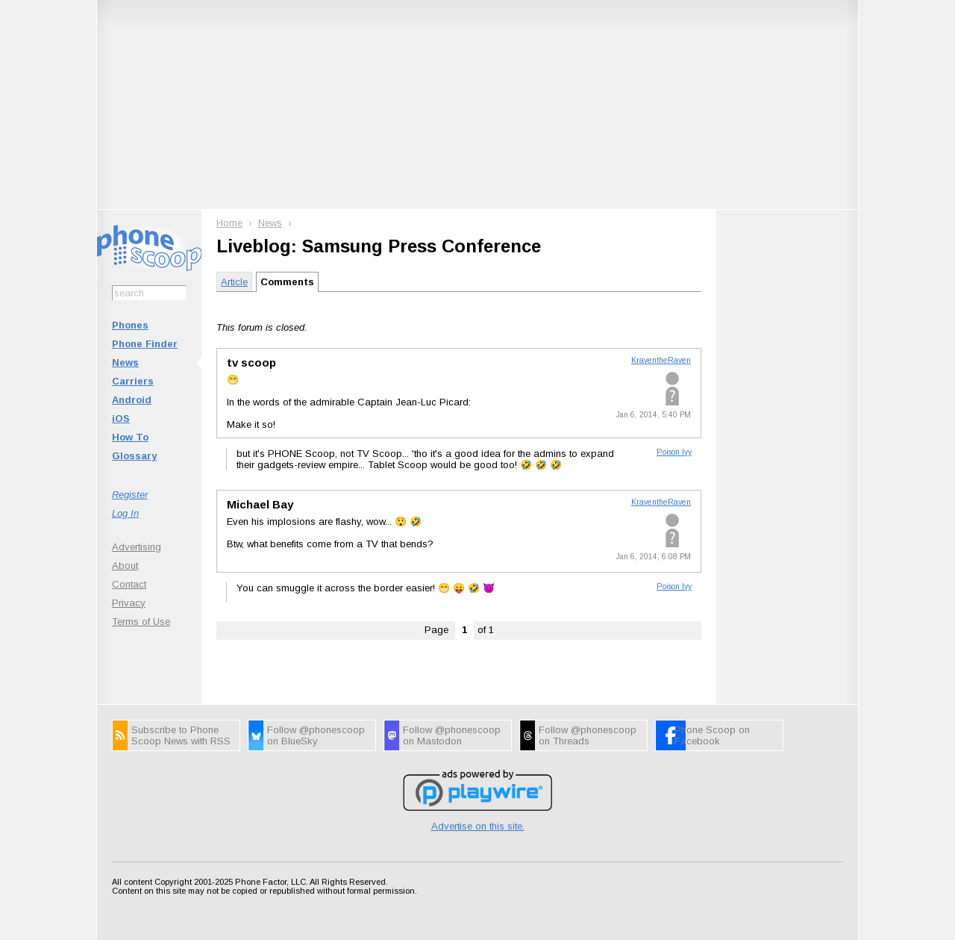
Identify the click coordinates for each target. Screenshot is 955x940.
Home (229, 222)
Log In (125, 513)
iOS (121, 418)
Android (131, 399)
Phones (130, 325)
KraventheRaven (661, 360)
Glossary (134, 455)
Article (234, 281)
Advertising (136, 547)
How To (130, 437)
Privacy (128, 602)
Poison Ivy (674, 452)
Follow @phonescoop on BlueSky (316, 735)
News (125, 362)
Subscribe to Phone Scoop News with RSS (181, 735)
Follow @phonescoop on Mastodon (452, 735)
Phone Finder (145, 343)
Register (130, 494)
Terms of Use (141, 621)
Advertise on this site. (478, 826)
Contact (129, 584)
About (125, 565)
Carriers (133, 381)
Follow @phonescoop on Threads (587, 735)
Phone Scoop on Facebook (712, 735)
